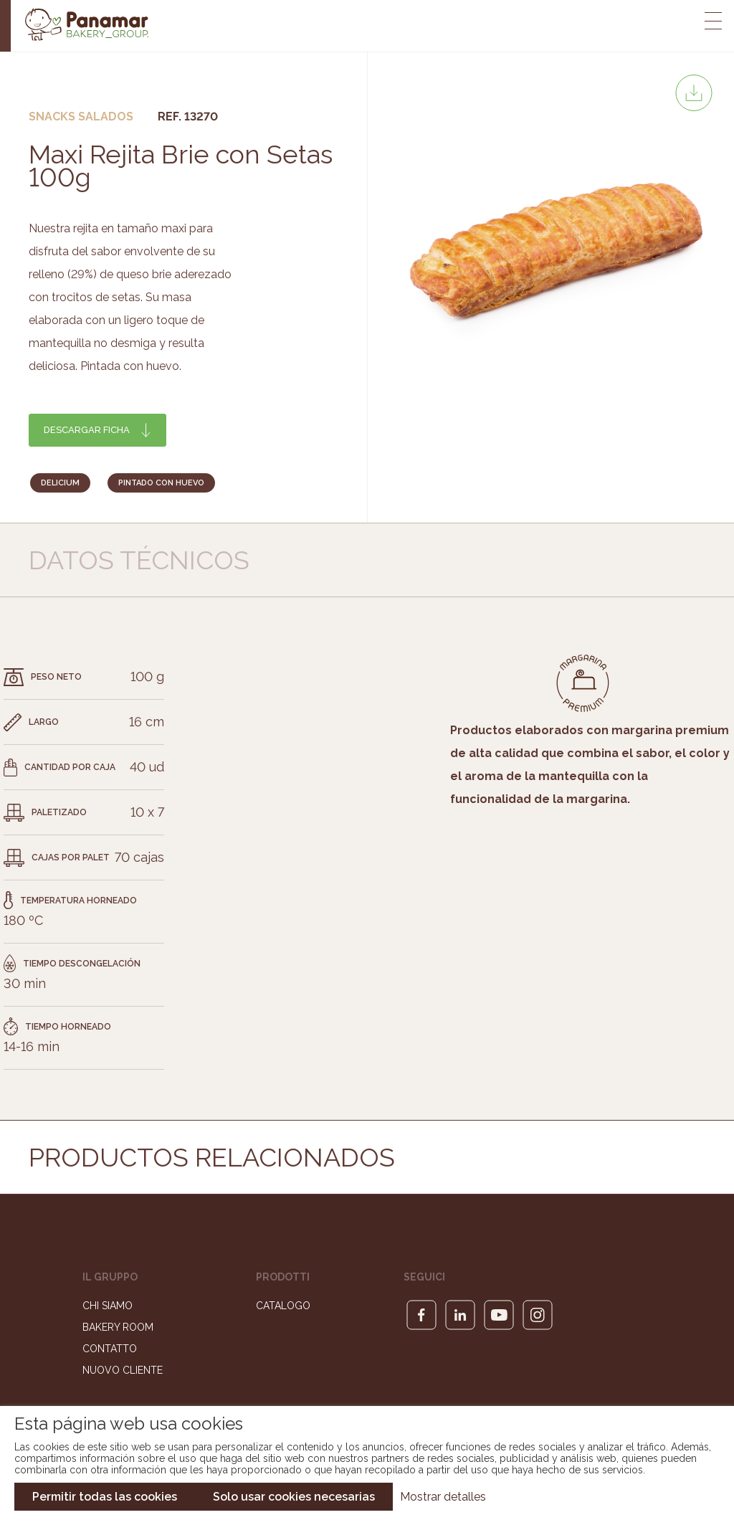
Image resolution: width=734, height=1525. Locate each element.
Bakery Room (117, 1330)
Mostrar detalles (443, 1496)
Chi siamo (107, 1309)
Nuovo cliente (122, 1373)
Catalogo (283, 1309)
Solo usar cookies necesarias (294, 1496)
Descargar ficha (87, 429)
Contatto (109, 1352)
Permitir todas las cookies (104, 1496)
